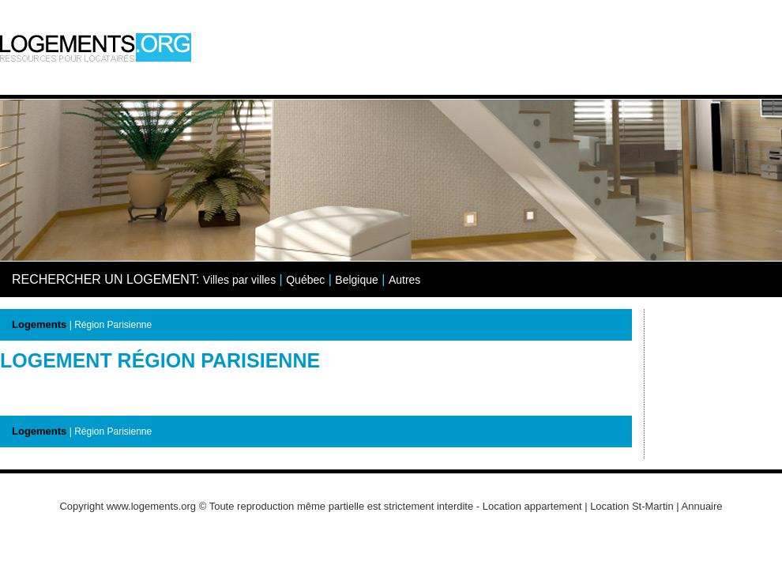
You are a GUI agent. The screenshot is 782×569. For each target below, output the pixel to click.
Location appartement (532, 506)
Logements (39, 324)
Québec (305, 279)
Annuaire (702, 506)
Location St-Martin (632, 506)
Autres (404, 279)
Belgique (356, 279)
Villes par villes (239, 279)
